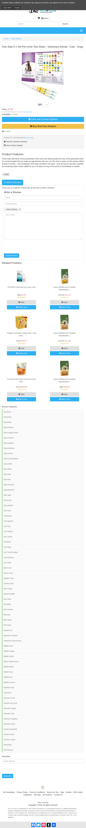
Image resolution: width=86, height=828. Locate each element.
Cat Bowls (8, 516)
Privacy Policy (22, 792)
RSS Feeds (78, 792)
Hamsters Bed (9, 724)
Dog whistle (8, 505)
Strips (6, 174)
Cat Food (7, 511)
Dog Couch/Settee (11, 459)
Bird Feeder (8, 609)
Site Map (37, 795)
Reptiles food (9, 688)
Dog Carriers (9, 438)
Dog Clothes (16, 39)
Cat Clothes (8, 531)
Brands (68, 792)
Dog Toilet (8, 469)
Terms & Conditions (37, 792)
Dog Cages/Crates (11, 433)
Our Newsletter (9, 792)
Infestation (8, 745)
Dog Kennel (8, 453)
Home (6, 39)
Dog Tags (7, 495)
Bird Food (7, 568)
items (43, 18)
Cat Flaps (7, 547)
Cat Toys (7, 526)
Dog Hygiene (9, 443)
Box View (7, 599)
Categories (27, 795)
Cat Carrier (8, 537)
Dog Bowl (7, 417)
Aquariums (8, 630)
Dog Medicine (9, 448)
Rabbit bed (8, 677)
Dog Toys (7, 474)
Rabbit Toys (8, 672)
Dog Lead (7, 500)
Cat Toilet (7, 563)
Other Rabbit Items (11, 661)
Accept (16, 8)
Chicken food (9, 734)
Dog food (7, 412)
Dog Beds (7, 422)
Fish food (7, 625)
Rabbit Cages (9, 651)
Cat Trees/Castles (11, 552)
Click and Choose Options (43, 119)
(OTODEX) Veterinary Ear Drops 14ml (22, 287)
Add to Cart (21, 307)
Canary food (8, 583)
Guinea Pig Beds (10, 729)
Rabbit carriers (9, 682)
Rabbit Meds (9, 667)
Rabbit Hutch (9, 656)
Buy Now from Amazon (43, 126)
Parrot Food (8, 573)
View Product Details (13, 145)
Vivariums (7, 693)
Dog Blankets (9, 490)
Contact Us (58, 795)
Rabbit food (8, 646)
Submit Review (12, 256)
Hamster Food (9, 698)
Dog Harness (9, 485)
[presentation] (23, 247)
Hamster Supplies (11, 719)
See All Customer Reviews (15, 142)
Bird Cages (8, 589)
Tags (62, 792)
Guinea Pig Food (10, 703)
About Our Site (53, 792)
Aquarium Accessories (12, 641)
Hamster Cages (10, 708)
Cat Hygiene (8, 521)
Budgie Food (9, 578)
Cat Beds (7, 542)
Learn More (7, 8)
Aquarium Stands (10, 635)
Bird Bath (7, 604)
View (21, 302)
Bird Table (8, 620)
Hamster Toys (9, 714)
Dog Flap (7, 479)
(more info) (27, 112)
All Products (8, 750)
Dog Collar (8, 464)
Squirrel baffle (9, 594)
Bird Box (7, 615)
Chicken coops (9, 740)
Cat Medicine (9, 557)
